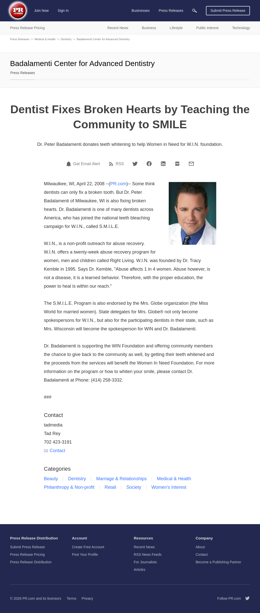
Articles (139, 570)
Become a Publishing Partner (218, 562)
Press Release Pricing (27, 555)
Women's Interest (168, 487)
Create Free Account (88, 547)
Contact (54, 450)
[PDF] (177, 164)
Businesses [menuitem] (141, 11)
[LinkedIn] (163, 164)
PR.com (118, 183)
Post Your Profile (85, 555)
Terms (71, 598)
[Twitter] (135, 164)
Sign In (63, 11)
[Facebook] (149, 164)
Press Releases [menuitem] (171, 11)
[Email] (191, 164)
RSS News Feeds (147, 555)
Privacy (87, 598)
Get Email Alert (86, 164)
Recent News (144, 547)
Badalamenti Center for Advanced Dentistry (103, 39)
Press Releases (19, 39)
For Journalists (145, 562)
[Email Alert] (69, 164)
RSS (120, 164)
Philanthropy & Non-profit (69, 487)
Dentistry (66, 39)
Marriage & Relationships (121, 478)
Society (133, 487)
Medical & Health (44, 39)
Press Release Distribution (31, 562)
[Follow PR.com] (245, 598)
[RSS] (112, 164)
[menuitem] (194, 11)
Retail (110, 487)
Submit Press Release (227, 11)
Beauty (51, 478)
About (200, 547)
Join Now (41, 11)
